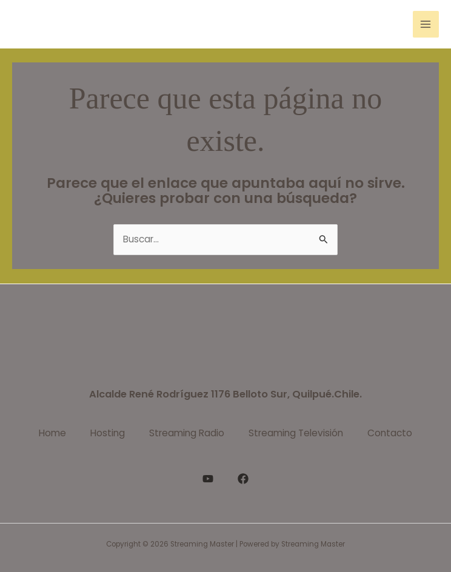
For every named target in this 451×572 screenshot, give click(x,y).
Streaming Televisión (296, 433)
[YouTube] (207, 478)
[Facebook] (243, 478)
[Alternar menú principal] (426, 24)
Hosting (107, 433)
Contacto (389, 433)
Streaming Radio (186, 433)
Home (52, 433)
